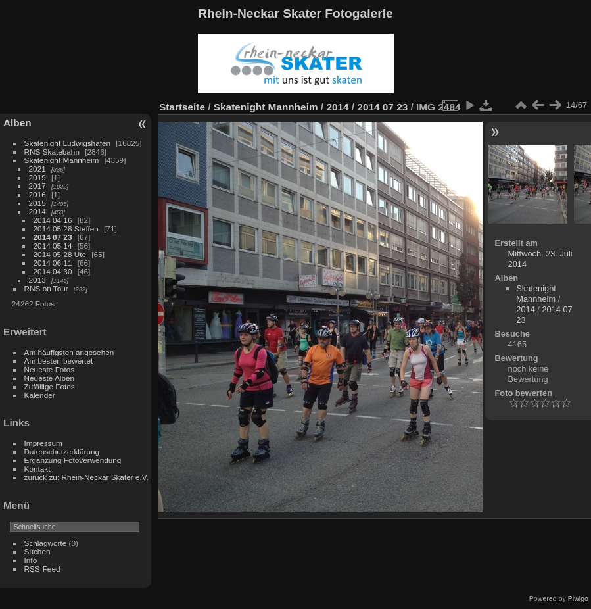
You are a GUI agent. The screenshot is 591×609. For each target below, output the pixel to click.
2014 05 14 (53, 245)
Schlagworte (45, 543)
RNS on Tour (46, 288)
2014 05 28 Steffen (66, 228)
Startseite (182, 106)
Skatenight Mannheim (61, 160)
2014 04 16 (53, 220)
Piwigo (578, 598)
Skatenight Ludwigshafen (67, 143)
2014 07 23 (53, 237)
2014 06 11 (53, 262)
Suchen (37, 551)
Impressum (43, 443)
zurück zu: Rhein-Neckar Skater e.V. (86, 477)
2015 (37, 203)
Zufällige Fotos (49, 386)
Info (30, 560)
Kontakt (37, 468)
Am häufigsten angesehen (69, 352)
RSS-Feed (42, 568)
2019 (37, 177)
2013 (37, 280)
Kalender (39, 395)
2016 (37, 194)
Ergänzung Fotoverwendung (73, 460)
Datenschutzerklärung (61, 451)
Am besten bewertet (58, 360)
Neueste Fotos (49, 369)
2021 (37, 168)
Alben (17, 122)
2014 (37, 211)
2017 (37, 186)
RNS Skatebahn (52, 151)
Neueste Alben (49, 378)
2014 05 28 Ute (60, 254)
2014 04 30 (53, 271)
